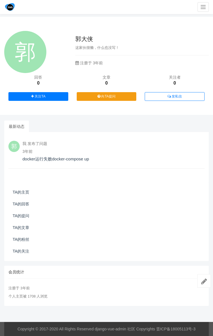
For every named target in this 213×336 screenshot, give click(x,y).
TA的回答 (21, 204)
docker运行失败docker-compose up (55, 158)
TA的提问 (21, 216)
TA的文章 (21, 227)
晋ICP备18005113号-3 (176, 329)
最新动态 (16, 126)
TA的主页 (21, 192)
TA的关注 (21, 251)
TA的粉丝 (21, 239)
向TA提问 (106, 96)
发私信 (174, 96)
